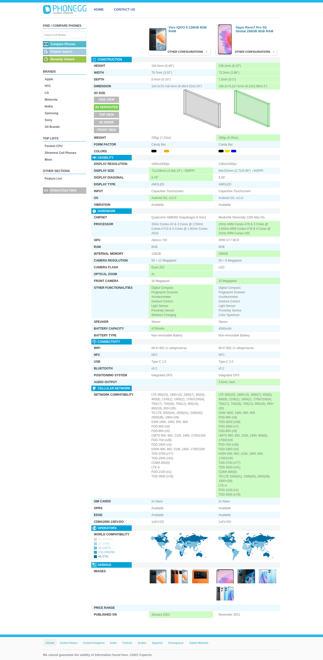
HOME (99, 9)
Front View (106, 130)
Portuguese (176, 642)
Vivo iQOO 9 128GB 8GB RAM (188, 29)
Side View (106, 99)
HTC (48, 86)
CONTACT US (124, 9)
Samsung (51, 113)
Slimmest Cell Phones (60, 153)
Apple (49, 79)
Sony (48, 120)
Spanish (157, 642)
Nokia (49, 106)
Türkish (127, 642)
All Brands (52, 127)
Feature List (53, 178)
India (113, 642)
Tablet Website (198, 642)
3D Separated (106, 107)
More (48, 159)
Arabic (142, 642)
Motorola (51, 99)
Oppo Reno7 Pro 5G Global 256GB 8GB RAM (254, 29)
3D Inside (106, 122)
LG (47, 93)
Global (50, 642)
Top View (106, 115)
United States (68, 642)
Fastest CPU (54, 146)
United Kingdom (94, 642)
